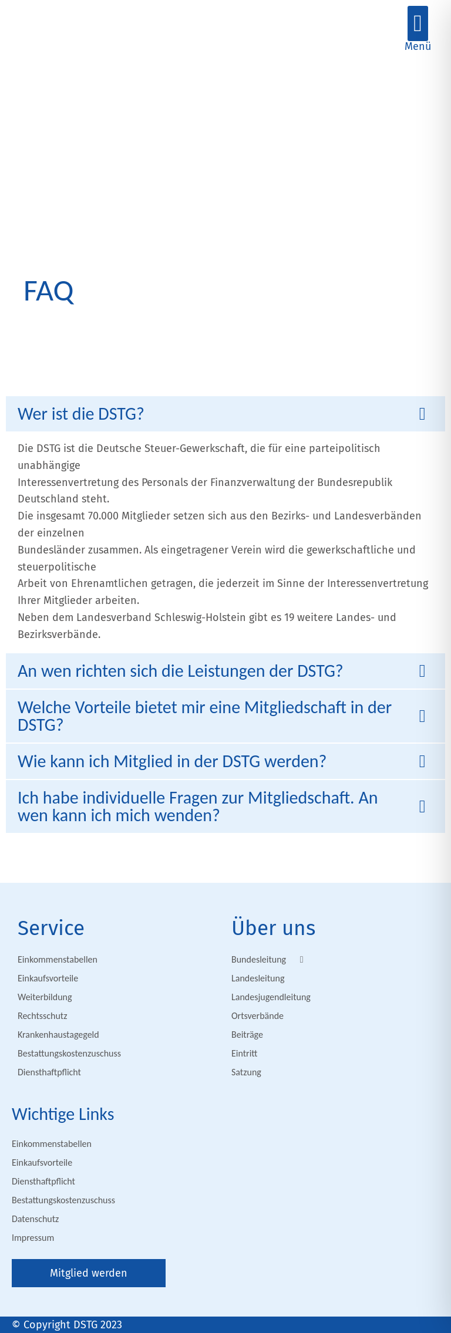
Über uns (273, 928)
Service (51, 928)
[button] (418, 23)
